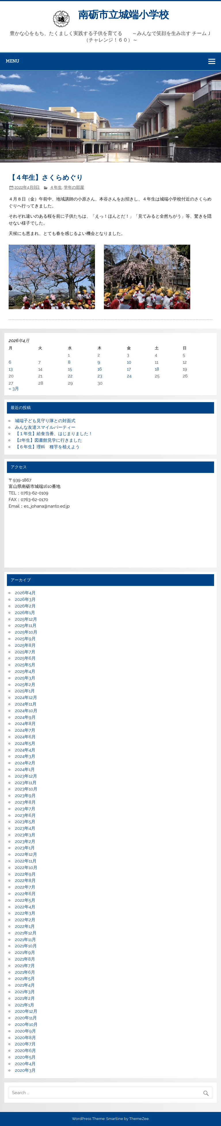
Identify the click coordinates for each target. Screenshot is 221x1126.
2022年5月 (25, 900)
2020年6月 (25, 1050)
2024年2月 (25, 762)
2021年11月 (25, 939)
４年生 (56, 187)
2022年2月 (25, 919)
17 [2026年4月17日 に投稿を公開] (129, 369)
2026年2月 (25, 606)
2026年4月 (25, 592)
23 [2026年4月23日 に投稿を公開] (100, 376)
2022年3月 (25, 913)
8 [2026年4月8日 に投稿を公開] (69, 362)
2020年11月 (26, 1017)
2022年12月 (26, 854)
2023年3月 (25, 834)
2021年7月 (25, 965)
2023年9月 (25, 795)
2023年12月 (26, 776)
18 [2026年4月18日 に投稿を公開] (157, 369)
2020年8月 (25, 1037)
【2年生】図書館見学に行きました (48, 440)
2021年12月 (26, 933)
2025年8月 (25, 645)
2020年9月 (25, 1031)
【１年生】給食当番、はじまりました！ (54, 433)
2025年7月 (25, 651)
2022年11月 (26, 861)
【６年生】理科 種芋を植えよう (47, 446)
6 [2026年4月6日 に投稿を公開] (10, 362)
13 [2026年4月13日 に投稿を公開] (11, 369)
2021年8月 (25, 959)
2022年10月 (26, 867)
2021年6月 (25, 972)
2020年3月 (25, 1070)
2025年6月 (25, 658)
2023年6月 (25, 815)
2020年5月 (25, 1057)
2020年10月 (26, 1024)
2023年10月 (26, 789)
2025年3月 (25, 678)
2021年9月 (25, 952)
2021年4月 (25, 985)
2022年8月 (25, 880)
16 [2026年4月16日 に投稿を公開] (100, 369)
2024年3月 (25, 756)
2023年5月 (25, 821)
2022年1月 (25, 926)
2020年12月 (26, 1011)
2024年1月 (25, 769)
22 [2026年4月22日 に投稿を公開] (70, 376)
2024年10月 (26, 710)
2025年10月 (26, 632)
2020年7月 (25, 1044)
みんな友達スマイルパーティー (45, 427)
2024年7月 (25, 730)
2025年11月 (26, 625)
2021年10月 (26, 945)
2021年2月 (25, 998)
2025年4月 (25, 671)
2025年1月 (25, 690)
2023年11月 (26, 782)
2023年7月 (25, 808)
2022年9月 (25, 874)
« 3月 (14, 388)
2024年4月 (25, 750)
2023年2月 (25, 841)
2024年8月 (25, 723)
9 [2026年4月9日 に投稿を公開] (99, 362)
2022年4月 (25, 906)
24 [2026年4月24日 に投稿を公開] (129, 376)
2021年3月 (25, 991)
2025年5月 (25, 664)
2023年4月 (25, 828)
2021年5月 (25, 978)
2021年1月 (24, 1005)
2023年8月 (25, 802)
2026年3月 (25, 599)
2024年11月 (26, 704)
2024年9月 (25, 717)
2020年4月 (25, 1063)
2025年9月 (25, 638)
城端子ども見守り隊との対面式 (45, 420)
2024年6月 (25, 736)
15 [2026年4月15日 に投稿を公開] (70, 369)
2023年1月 (25, 847)
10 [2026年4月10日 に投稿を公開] (129, 362)
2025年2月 (25, 684)
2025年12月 (26, 619)
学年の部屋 (74, 187)
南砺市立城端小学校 (123, 15)
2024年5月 (25, 743)
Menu (12, 61)
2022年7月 (25, 887)
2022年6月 (25, 893)
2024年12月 (26, 697)
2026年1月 (25, 612)
